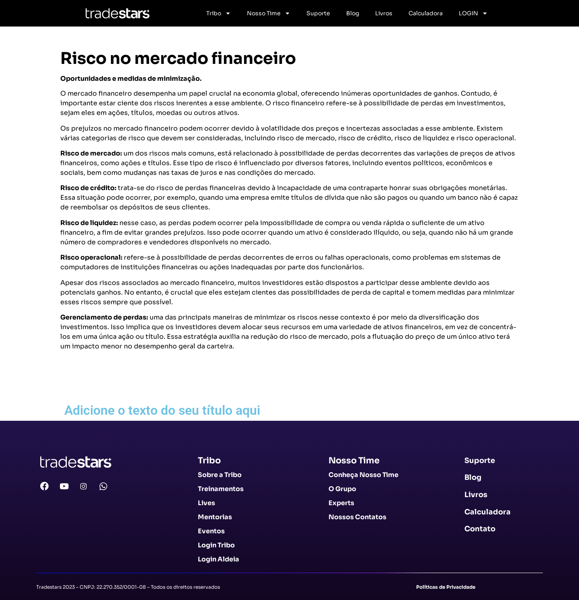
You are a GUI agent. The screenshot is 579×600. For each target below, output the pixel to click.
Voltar (74, 385)
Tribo (218, 13)
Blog (352, 13)
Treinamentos (221, 489)
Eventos (211, 531)
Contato (479, 528)
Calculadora (426, 13)
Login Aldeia (218, 559)
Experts (341, 503)
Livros (383, 13)
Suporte (318, 13)
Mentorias (215, 517)
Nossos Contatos (357, 517)
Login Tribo (216, 545)
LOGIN (473, 13)
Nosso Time (268, 13)
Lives (206, 503)
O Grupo (342, 489)
